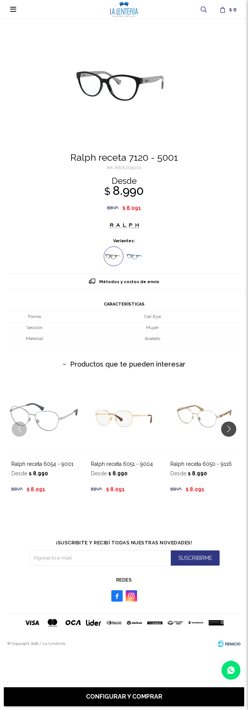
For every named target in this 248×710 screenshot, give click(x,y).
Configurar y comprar (124, 696)
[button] (231, 444)
